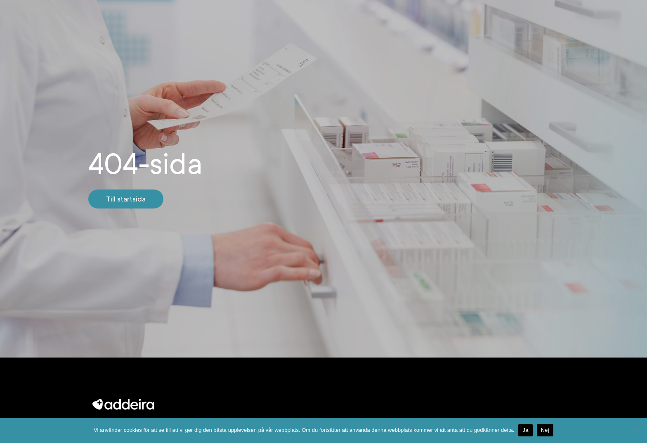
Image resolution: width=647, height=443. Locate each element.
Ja (525, 430)
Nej (545, 430)
